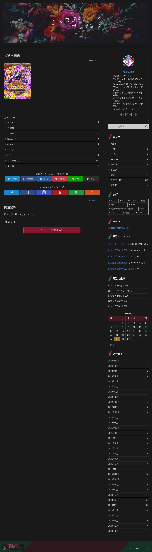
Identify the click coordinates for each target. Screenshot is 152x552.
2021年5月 (128, 453)
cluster (53, 144)
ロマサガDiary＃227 (117, 306)
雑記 (53, 156)
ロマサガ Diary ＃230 (118, 285)
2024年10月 (128, 360)
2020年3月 (128, 520)
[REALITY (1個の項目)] (142, 213)
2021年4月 (128, 458)
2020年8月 (128, 494)
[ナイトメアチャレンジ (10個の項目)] (129, 201)
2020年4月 (128, 515)
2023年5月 (128, 386)
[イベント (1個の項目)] (115, 213)
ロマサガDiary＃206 (117, 262)
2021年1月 (128, 469)
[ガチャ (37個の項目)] (113, 201)
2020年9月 (128, 489)
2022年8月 (128, 422)
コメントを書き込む (52, 231)
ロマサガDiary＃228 (117, 301)
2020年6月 (128, 505)
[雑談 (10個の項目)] (144, 201)
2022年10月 (128, 412)
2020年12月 (128, 474)
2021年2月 (128, 463)
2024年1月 (128, 366)
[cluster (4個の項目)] (138, 205)
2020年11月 (128, 479)
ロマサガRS (53, 161)
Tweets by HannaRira (118, 228)
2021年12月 (128, 427)
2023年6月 (128, 381)
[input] (128, 126)
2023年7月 (128, 376)
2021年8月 (128, 438)
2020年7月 (128, 500)
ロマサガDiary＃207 (117, 250)
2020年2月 (128, 525)
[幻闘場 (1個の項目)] (128, 213)
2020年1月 (128, 531)
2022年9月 (128, 417)
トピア (53, 150)
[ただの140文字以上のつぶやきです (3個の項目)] (123, 209)
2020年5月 (128, 510)
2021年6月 (128, 448)
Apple (53, 122)
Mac (54, 128)
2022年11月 (128, 407)
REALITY (53, 139)
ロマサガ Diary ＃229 (118, 296)
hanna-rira (128, 72)
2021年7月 (128, 443)
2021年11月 (128, 433)
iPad (54, 133)
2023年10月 (128, 371)
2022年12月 (128, 402)
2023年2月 (128, 391)
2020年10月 (128, 484)
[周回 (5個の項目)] (118, 205)
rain (132, 256)
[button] (146, 126)
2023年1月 (128, 396)
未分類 (53, 167)
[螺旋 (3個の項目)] (143, 209)
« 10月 (111, 345)
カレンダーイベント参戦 (120, 244)
